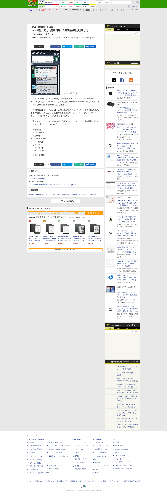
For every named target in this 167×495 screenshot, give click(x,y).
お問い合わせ (50, 481)
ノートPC (36, 213)
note (80, 46)
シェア (57, 46)
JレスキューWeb (100, 452)
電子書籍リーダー (94, 213)
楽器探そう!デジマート (82, 445)
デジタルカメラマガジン (37, 466)
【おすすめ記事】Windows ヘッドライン (124, 362)
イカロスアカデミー (101, 456)
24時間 (118, 29)
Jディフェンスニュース (102, 445)
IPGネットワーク (118, 459)
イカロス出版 (97, 439)
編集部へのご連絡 (76, 481)
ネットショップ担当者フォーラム (59, 445)
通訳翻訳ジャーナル (101, 449)
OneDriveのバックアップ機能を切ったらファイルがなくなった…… (127, 412)
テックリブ (96, 469)
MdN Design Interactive (102, 466)
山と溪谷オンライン (81, 459)
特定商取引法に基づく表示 (131, 481)
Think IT (32, 442)
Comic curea (119, 445)
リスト (47, 46)
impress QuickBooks (121, 449)
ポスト (40, 46)
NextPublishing (54, 469)
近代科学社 (75, 466)
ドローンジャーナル (36, 456)
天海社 (117, 442)
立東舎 (77, 452)
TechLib (97, 472)
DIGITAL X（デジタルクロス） (58, 456)
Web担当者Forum (35, 445)
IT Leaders (33, 452)
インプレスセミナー (55, 452)
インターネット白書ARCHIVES (39, 473)
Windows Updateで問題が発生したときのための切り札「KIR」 (127, 398)
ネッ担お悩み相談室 (36, 459)
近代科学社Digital (80, 469)
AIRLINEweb (99, 442)
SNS (105, 10)
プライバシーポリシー (91, 481)
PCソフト (55, 213)
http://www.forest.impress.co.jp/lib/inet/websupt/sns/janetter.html (55, 184)
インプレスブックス (55, 465)
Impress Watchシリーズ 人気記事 (123, 325)
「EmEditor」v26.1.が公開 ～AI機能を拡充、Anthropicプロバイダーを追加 (127, 263)
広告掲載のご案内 (62, 481)
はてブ (69, 46)
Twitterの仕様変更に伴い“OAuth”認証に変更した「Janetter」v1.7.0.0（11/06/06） (63, 195)
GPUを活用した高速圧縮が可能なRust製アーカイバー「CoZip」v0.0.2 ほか (126, 185)
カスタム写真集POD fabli (123, 465)
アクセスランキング (118, 26)
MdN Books (98, 462)
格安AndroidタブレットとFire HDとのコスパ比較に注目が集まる (127, 295)
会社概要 (103, 481)
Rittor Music (76, 439)
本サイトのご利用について (35, 481)
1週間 (126, 29)
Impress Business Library (57, 449)
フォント (119, 10)
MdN (94, 459)
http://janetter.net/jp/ (37, 178)
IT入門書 (75, 213)
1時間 (109, 29)
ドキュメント (97, 10)
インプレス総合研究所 (36, 449)
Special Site (115, 63)
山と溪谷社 (75, 456)
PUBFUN (116, 452)
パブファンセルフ (121, 455)
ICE (114, 439)
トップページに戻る (65, 201)
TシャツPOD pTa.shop (122, 462)
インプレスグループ (114, 481)
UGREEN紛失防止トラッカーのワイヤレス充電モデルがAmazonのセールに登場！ (127, 110)
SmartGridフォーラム (56, 442)
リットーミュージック (82, 442)
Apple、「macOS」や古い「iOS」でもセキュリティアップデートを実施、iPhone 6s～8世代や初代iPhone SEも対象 (127, 95)
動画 (112, 10)
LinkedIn (92, 46)
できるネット (34, 469)
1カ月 (135, 29)
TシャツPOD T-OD (81, 449)
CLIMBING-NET (80, 462)
